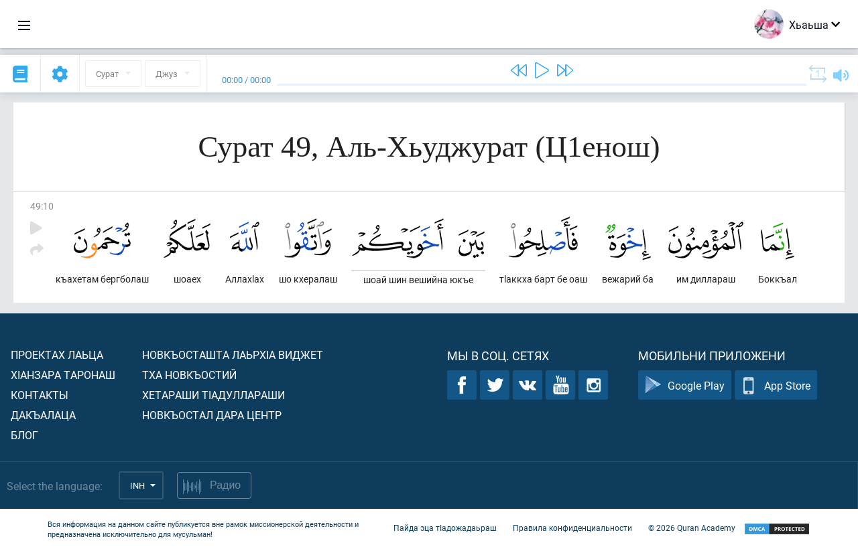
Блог (24, 435)
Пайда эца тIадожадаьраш (445, 527)
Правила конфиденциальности (572, 527)
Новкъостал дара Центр (212, 415)
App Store (775, 385)
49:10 (42, 206)
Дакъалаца (43, 415)
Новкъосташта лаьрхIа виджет (232, 354)
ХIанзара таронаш (63, 375)
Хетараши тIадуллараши (213, 395)
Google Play (685, 385)
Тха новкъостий (189, 375)
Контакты (39, 395)
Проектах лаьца (57, 354)
